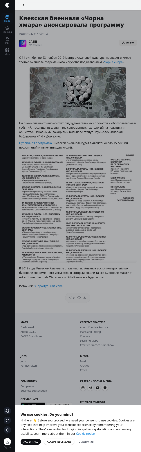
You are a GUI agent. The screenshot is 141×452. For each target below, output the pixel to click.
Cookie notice (85, 434)
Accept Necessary (59, 441)
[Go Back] (23, 5)
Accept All (31, 441)
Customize (86, 442)
